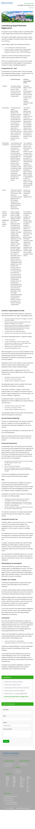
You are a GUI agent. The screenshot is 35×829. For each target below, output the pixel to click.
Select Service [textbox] (7, 725)
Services (5, 722)
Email (4, 716)
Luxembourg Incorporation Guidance (14, 690)
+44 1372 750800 (9, 808)
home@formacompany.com (23, 808)
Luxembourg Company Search (12, 685)
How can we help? (7, 729)
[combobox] (17, 726)
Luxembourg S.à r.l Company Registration (15, 693)
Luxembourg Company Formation (13, 682)
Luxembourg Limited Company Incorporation (16, 688)
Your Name (6, 709)
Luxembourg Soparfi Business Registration (16, 696)
